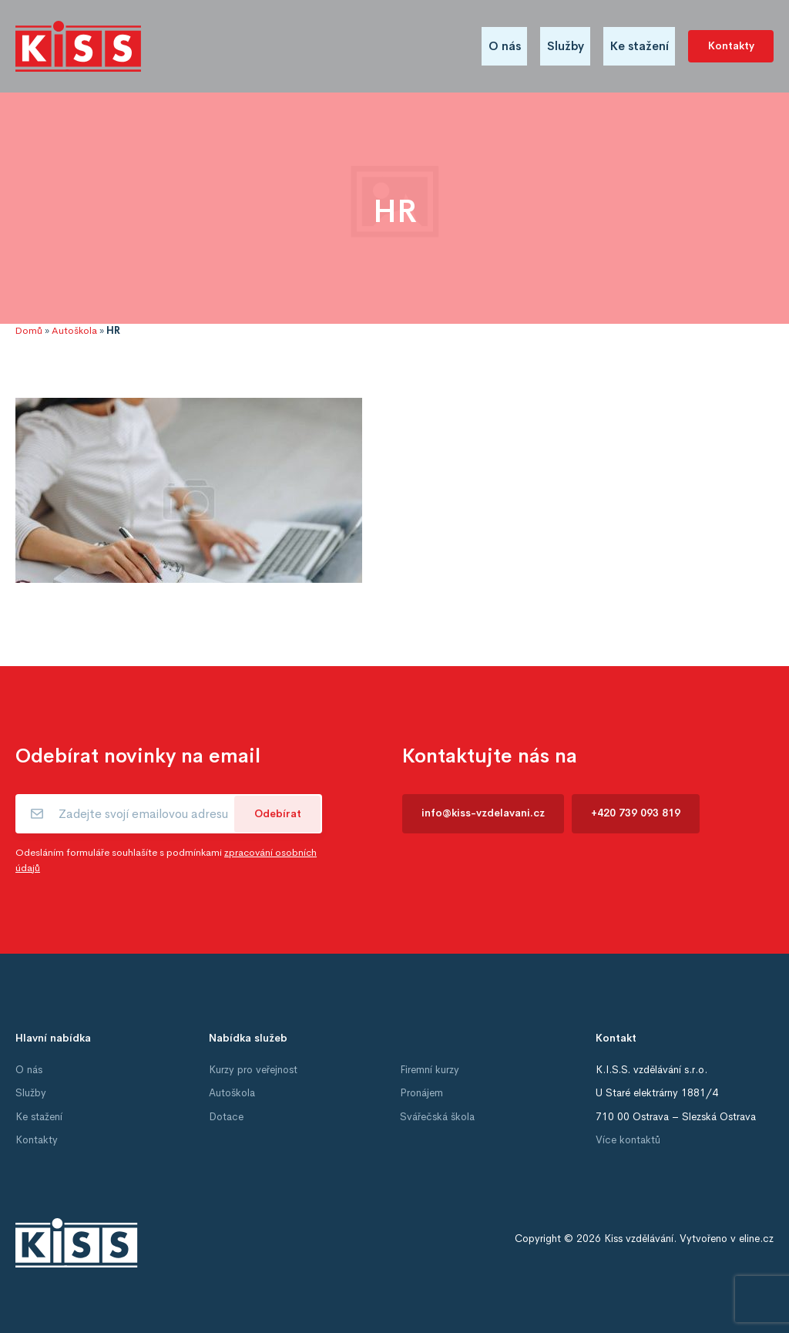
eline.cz (756, 1238)
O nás (505, 46)
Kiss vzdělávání (638, 1238)
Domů (28, 331)
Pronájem (421, 1092)
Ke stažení (639, 46)
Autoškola (74, 331)
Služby (565, 46)
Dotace (226, 1116)
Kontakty (731, 45)
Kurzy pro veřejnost (253, 1069)
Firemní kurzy (429, 1069)
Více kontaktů (628, 1139)
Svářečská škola (437, 1116)
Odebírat (277, 813)
